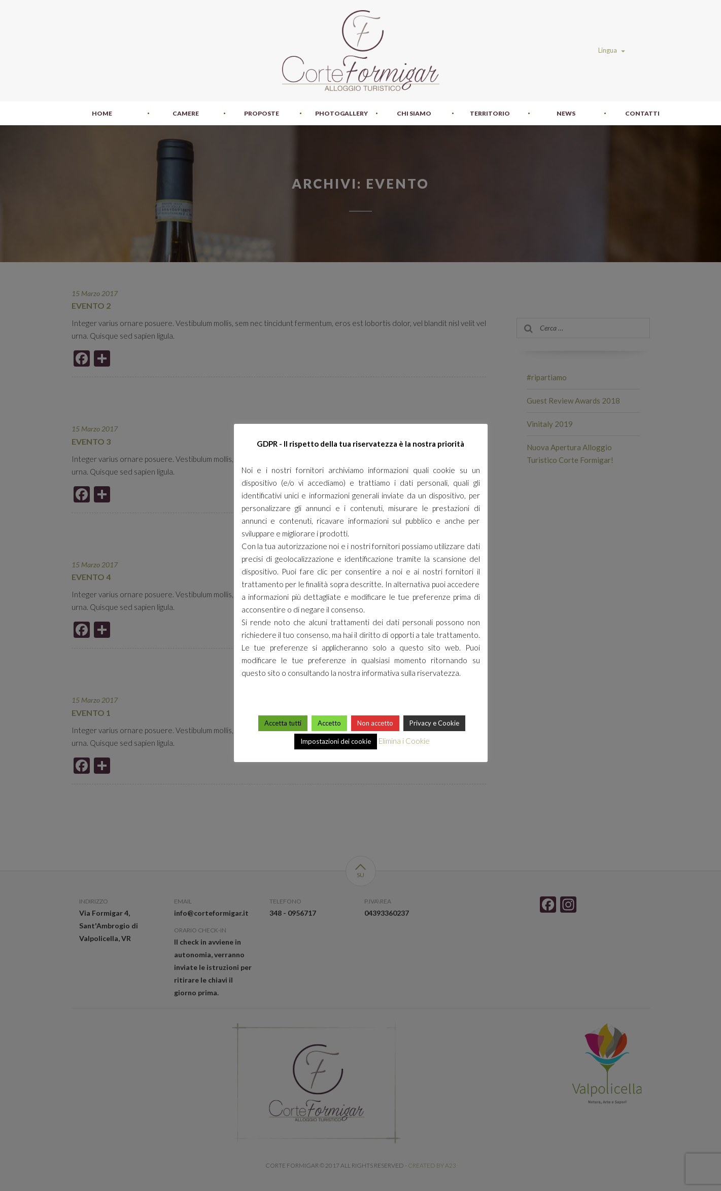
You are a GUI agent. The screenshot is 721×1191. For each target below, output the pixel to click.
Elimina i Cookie (404, 740)
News (566, 113)
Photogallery (341, 113)
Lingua (611, 50)
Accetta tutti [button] (282, 723)
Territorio (490, 113)
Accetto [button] (329, 723)
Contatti (642, 113)
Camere (186, 113)
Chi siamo (414, 113)
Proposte (261, 113)
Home (102, 113)
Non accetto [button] (375, 723)
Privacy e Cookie (434, 723)
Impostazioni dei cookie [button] (335, 741)
